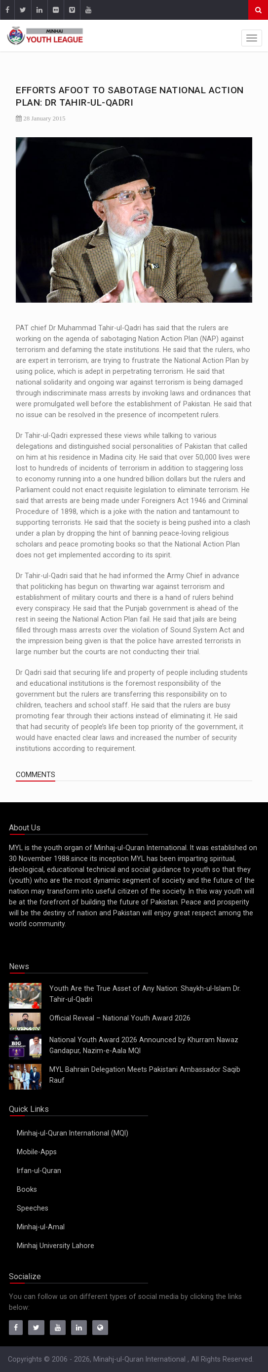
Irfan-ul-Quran (39, 1171)
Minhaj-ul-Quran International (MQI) (72, 1133)
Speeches (32, 1208)
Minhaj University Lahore (55, 1246)
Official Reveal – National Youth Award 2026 (120, 1018)
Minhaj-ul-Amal (41, 1227)
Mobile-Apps (37, 1152)
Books (27, 1189)
